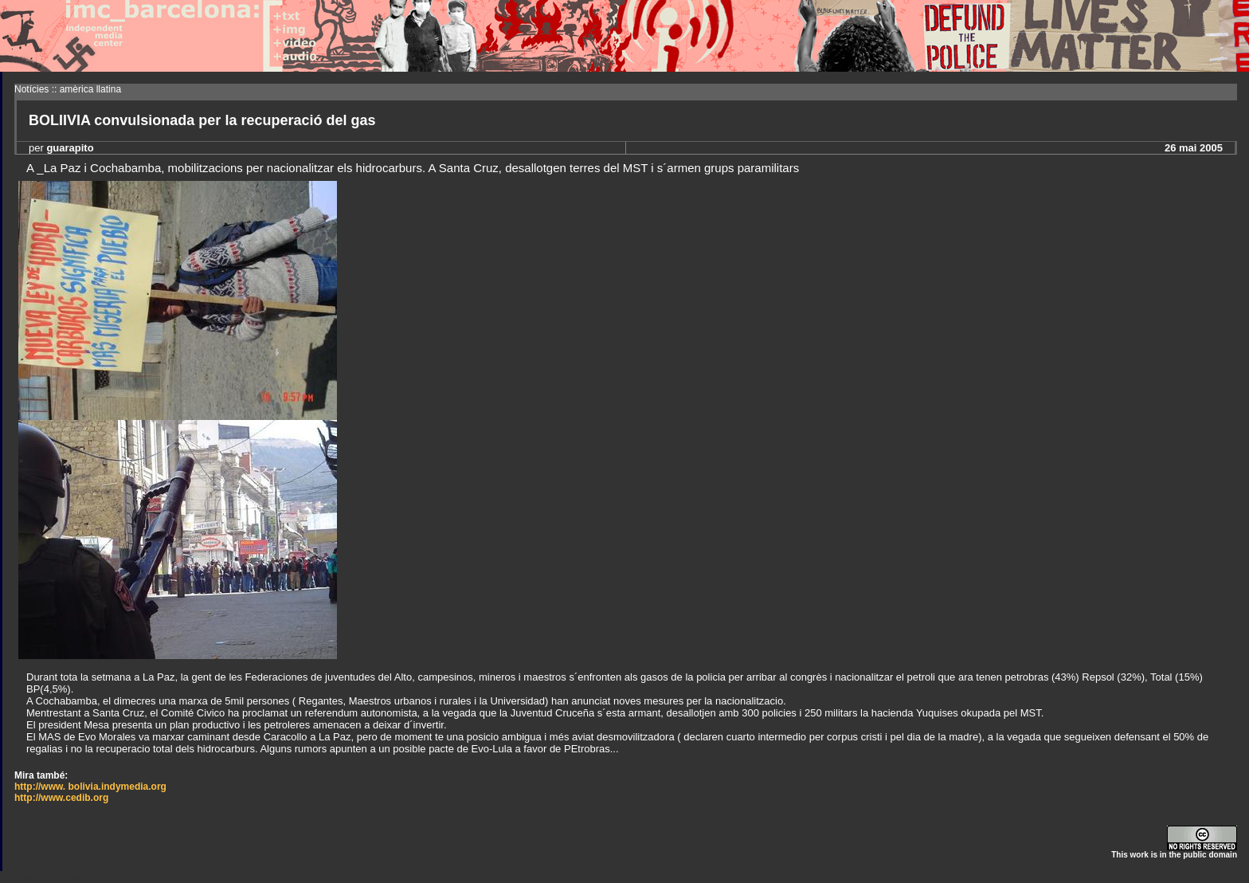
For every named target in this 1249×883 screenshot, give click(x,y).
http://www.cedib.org (61, 797)
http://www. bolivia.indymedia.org (90, 786)
